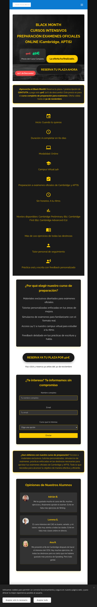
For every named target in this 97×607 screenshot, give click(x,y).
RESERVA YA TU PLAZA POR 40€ (48, 357)
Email (48, 407)
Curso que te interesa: (49, 422)
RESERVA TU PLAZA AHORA (59, 69)
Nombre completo (48, 393)
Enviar (49, 435)
